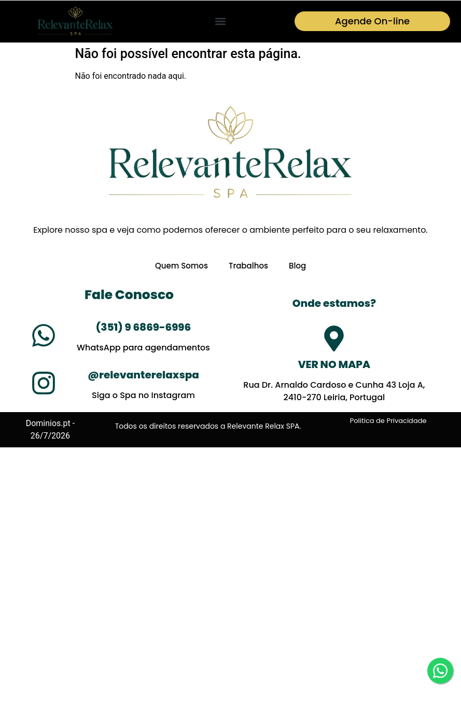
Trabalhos (248, 266)
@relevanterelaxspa (143, 375)
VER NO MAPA (334, 365)
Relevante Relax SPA (263, 426)
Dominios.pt (48, 424)
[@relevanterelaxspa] (44, 384)
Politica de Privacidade (388, 421)
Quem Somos (181, 266)
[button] (220, 21)
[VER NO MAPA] (334, 339)
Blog (297, 266)
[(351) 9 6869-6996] (44, 336)
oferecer (222, 230)
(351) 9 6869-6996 (143, 327)
